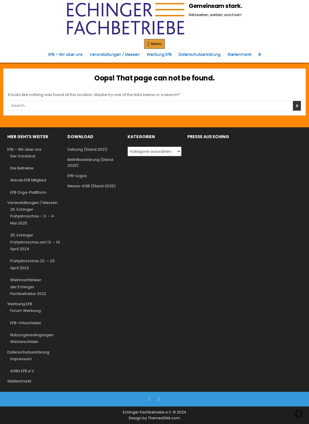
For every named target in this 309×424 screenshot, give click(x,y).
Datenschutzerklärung (200, 54)
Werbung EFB (159, 54)
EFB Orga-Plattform (28, 192)
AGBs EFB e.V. (22, 371)
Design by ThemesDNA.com (154, 418)
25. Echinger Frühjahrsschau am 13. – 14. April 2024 (35, 242)
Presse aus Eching (208, 137)
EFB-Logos (77, 175)
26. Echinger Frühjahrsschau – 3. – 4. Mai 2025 (32, 216)
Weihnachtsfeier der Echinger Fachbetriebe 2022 (28, 286)
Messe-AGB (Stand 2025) (91, 186)
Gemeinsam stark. (215, 6)
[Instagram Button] (159, 399)
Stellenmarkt (240, 54)
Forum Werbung (25, 310)
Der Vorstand (22, 156)
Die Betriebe (22, 168)
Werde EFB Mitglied (28, 180)
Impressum (21, 359)
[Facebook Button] (149, 399)
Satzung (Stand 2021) (87, 149)
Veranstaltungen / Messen (115, 54)
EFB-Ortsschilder (25, 323)
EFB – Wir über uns (65, 54)
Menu (156, 44)
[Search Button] (259, 54)
